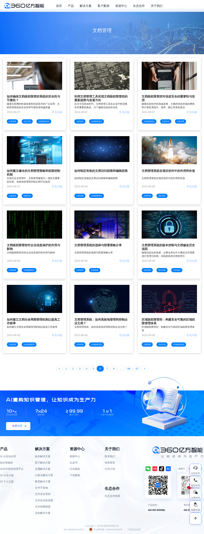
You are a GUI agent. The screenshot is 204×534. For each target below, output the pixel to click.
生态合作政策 (112, 496)
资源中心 (121, 5)
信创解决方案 (42, 513)
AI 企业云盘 (7, 475)
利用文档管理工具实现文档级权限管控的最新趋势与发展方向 (101, 98)
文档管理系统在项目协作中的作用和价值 (168, 170)
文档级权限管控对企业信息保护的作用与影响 (33, 247)
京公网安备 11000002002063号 (106, 529)
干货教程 (75, 475)
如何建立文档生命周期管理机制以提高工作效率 (33, 321)
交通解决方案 (42, 469)
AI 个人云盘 (7, 481)
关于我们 (157, 5)
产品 (71, 5)
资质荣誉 (110, 462)
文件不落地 (41, 487)
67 (137, 368)
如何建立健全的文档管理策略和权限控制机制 (33, 172)
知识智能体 (6, 462)
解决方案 (86, 5)
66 (128, 368)
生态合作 (139, 5)
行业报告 (75, 469)
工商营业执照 (134, 529)
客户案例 (103, 5)
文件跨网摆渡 (42, 506)
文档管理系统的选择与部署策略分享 (98, 245)
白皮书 (73, 462)
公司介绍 (110, 469)
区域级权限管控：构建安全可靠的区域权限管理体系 (168, 321)
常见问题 (57, 112)
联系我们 (110, 456)
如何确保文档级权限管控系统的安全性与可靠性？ (33, 98)
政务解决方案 (42, 456)
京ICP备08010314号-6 (73, 529)
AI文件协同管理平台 (11, 469)
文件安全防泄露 (44, 500)
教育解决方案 (42, 481)
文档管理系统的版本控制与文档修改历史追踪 (168, 247)
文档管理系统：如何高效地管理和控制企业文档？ (101, 321)
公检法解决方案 (44, 475)
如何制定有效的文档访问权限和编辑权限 (101, 170)
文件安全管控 (42, 494)
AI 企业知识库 (8, 456)
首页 (59, 5)
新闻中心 (75, 456)
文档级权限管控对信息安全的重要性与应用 (168, 98)
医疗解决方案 (42, 462)
